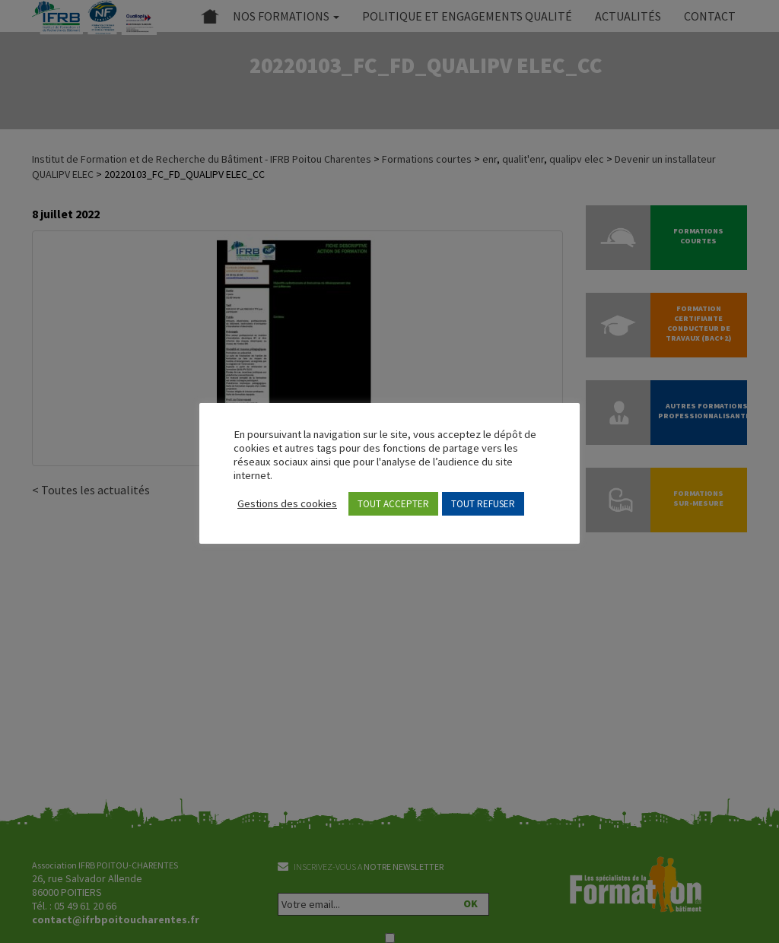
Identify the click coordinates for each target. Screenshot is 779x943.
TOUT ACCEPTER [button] (393, 503)
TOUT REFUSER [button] (483, 503)
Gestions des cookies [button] (287, 503)
